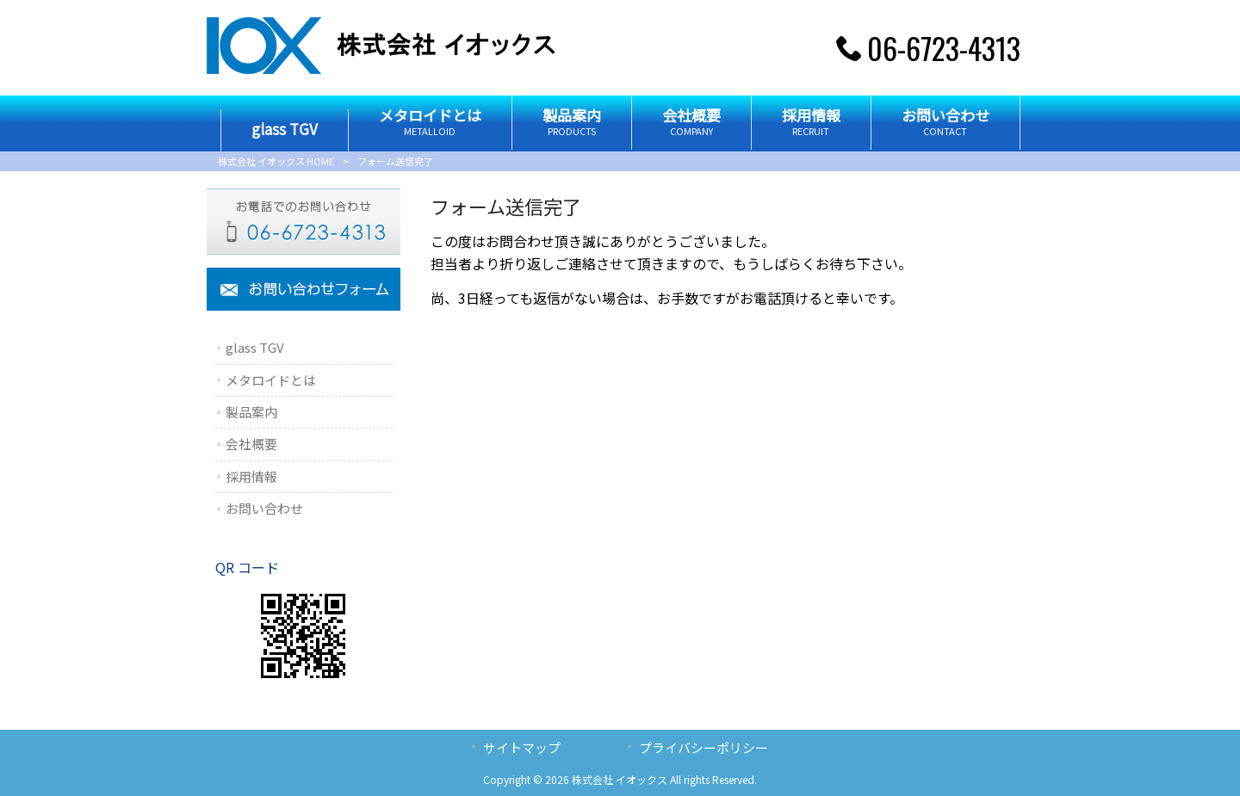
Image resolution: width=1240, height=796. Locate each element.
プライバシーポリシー (703, 747)
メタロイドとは (271, 380)
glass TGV (255, 347)
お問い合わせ (264, 508)
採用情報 (251, 476)
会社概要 (251, 444)
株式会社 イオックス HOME (276, 161)
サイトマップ (522, 747)
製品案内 (251, 412)
